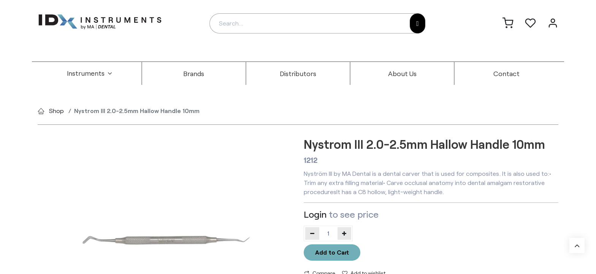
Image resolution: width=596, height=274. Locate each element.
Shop (56, 110)
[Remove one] (312, 233)
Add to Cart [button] (332, 252)
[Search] (417, 23)
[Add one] (345, 233)
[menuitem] (90, 73)
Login (315, 214)
